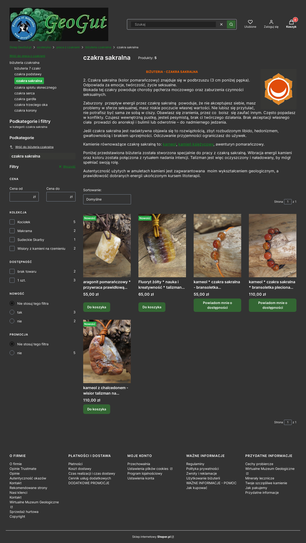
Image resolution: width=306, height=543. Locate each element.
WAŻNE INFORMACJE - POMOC (211, 483)
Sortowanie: (92, 190)
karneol (169, 144)
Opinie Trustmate (23, 469)
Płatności (75, 464)
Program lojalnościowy (144, 473)
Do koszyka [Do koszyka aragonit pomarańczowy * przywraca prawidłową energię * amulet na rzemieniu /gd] (96, 307)
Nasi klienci (18, 492)
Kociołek (23, 222)
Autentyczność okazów (28, 478)
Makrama (24, 231)
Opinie (15, 473)
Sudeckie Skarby (30, 240)
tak (19, 312)
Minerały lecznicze (259, 478)
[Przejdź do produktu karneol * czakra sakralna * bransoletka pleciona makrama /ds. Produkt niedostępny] (272, 245)
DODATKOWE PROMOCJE (88, 483)
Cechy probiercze (259, 464)
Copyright (17, 516)
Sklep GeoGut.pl (20, 47)
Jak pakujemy (256, 488)
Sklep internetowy (151, 536)
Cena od (16, 188)
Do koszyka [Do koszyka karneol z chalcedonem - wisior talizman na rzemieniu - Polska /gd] (96, 409)
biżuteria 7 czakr (27, 68)
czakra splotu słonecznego (35, 87)
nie (19, 321)
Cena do (53, 188)
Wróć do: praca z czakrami (27, 56)
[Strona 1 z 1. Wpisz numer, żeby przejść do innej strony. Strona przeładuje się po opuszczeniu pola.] (288, 201)
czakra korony (25, 110)
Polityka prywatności (202, 469)
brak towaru (26, 271)
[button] (231, 24)
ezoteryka (44, 47)
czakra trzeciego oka (31, 105)
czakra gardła (25, 99)
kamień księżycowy (195, 144)
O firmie (16, 464)
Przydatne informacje (262, 492)
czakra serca (24, 93)
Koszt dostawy (79, 469)
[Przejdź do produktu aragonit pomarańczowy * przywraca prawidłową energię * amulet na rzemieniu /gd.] (107, 245)
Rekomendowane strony (28, 488)
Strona (278, 201)
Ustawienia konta (140, 478)
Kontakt (16, 483)
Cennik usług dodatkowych (89, 478)
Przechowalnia (138, 464)
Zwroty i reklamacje (201, 473)
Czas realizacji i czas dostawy (91, 473)
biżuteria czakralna (98, 47)
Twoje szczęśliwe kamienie (266, 483)
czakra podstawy (28, 74)
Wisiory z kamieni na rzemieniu (41, 248)
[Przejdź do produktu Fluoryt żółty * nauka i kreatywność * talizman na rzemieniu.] (162, 245)
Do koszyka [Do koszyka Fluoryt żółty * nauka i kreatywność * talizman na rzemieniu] (151, 307)
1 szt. (21, 280)
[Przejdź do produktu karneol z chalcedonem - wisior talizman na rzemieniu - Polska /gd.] (107, 351)
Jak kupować (196, 488)
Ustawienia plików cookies (148, 469)
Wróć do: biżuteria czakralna (32, 147)
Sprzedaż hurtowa (24, 512)
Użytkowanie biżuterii (203, 478)
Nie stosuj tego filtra (33, 303)
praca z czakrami (68, 47)
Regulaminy (195, 464)
